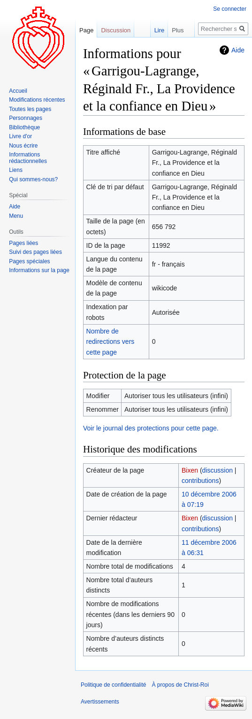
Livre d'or (20, 136)
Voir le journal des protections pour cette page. (151, 428)
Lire (152, 30)
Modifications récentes (37, 99)
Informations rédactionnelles (28, 157)
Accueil (18, 91)
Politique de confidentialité (113, 685)
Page (86, 30)
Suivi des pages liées (35, 252)
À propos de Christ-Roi (180, 685)
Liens (16, 170)
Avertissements (100, 701)
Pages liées (23, 243)
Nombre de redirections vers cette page (110, 341)
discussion (217, 470)
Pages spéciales (29, 261)
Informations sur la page (39, 270)
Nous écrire (23, 145)
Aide (237, 50)
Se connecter (229, 9)
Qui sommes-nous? (33, 179)
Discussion (115, 30)
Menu (16, 216)
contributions (200, 480)
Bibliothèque (24, 127)
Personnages (25, 118)
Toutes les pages (30, 109)
